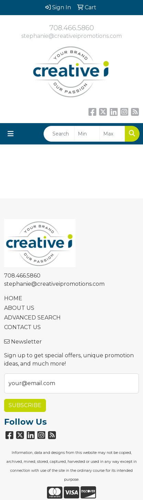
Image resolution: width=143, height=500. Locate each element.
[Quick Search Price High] (112, 134)
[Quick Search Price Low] (87, 134)
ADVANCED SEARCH (32, 317)
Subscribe (25, 405)
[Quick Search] (59, 134)
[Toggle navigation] (10, 134)
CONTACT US (22, 327)
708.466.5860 (71, 28)
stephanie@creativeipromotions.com (71, 36)
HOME (13, 298)
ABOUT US (19, 308)
